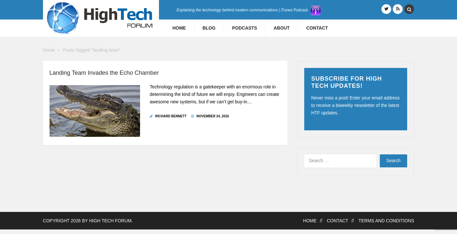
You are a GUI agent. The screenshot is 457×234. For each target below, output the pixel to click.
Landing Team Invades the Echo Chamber (104, 73)
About (282, 28)
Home (179, 28)
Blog (209, 28)
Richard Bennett (171, 116)
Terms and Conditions (386, 220)
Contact (317, 28)
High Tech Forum (110, 220)
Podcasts (244, 28)
